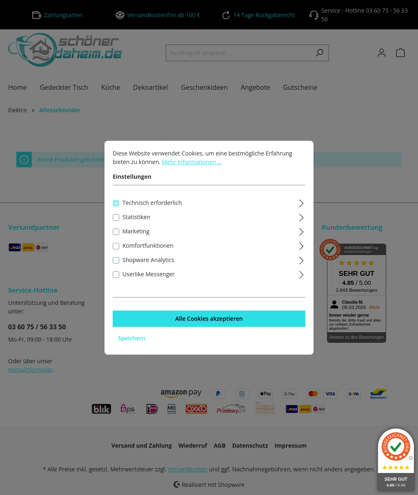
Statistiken (136, 225)
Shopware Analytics (148, 268)
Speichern (131, 347)
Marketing (135, 240)
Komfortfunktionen (147, 254)
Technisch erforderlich (152, 211)
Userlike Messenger (148, 282)
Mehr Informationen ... (192, 170)
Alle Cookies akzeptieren (208, 327)
